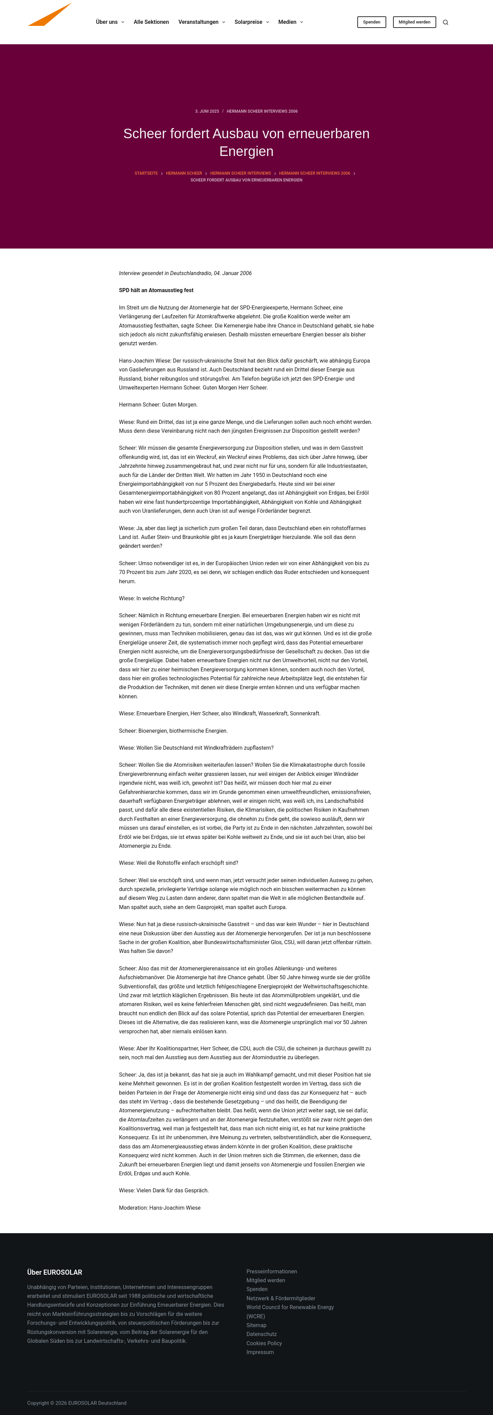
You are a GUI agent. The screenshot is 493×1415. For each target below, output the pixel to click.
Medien (292, 22)
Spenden (371, 22)
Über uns (111, 22)
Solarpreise (253, 22)
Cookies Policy (264, 1343)
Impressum (260, 1352)
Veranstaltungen (203, 22)
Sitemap (257, 1325)
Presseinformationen (272, 1271)
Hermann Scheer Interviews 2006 (262, 111)
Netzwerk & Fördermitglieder (281, 1298)
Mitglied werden (414, 22)
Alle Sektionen (151, 22)
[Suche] (445, 22)
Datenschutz (262, 1334)
